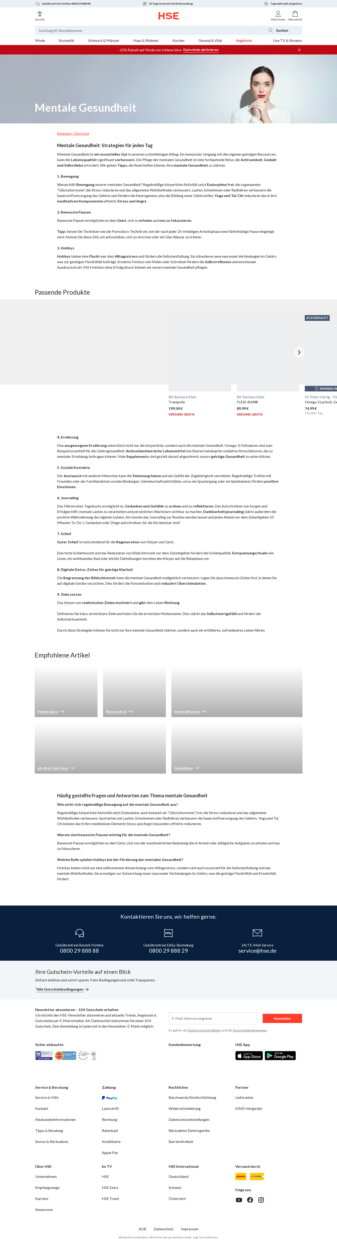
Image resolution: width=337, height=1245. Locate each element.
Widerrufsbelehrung (185, 1108)
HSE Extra (110, 1187)
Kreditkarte (111, 1141)
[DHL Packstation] (257, 1176)
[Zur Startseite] (168, 16)
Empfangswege (47, 1187)
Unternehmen (46, 1176)
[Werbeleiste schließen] (299, 50)
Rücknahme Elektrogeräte (189, 1130)
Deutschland (178, 1176)
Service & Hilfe (47, 1097)
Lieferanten (244, 1097)
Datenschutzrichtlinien (204, 1030)
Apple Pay (110, 1152)
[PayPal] (109, 1097)
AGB (142, 1229)
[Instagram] (261, 1200)
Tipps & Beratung (49, 1130)
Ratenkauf (110, 1130)
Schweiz (175, 1187)
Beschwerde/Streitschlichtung (192, 1097)
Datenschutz (164, 1229)
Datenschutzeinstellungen (189, 1119)
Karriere (41, 1198)
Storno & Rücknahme (51, 1141)
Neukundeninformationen (55, 1119)
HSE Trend (110, 1198)
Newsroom (44, 1209)
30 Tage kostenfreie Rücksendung (167, 3)
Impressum (190, 1229)
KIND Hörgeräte (248, 1108)
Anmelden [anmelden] (282, 1018)
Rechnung (109, 1119)
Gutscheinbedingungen (250, 1030)
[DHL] (240, 1176)
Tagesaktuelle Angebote (283, 3)
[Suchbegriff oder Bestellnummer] (144, 30)
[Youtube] (239, 1200)
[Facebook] (250, 1200)
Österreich (177, 1198)
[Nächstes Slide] (299, 352)
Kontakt (41, 1108)
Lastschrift (110, 1108)
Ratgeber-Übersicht (73, 133)
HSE (105, 1176)
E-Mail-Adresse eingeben (192, 1018)
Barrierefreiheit (181, 1141)
